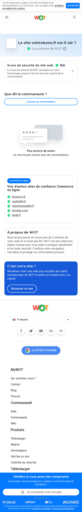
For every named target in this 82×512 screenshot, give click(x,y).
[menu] (6, 17)
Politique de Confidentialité (63, 509)
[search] (74, 17)
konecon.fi (19, 196)
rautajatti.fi (19, 201)
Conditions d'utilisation (41, 509)
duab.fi (16, 215)
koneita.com (20, 210)
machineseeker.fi (23, 206)
